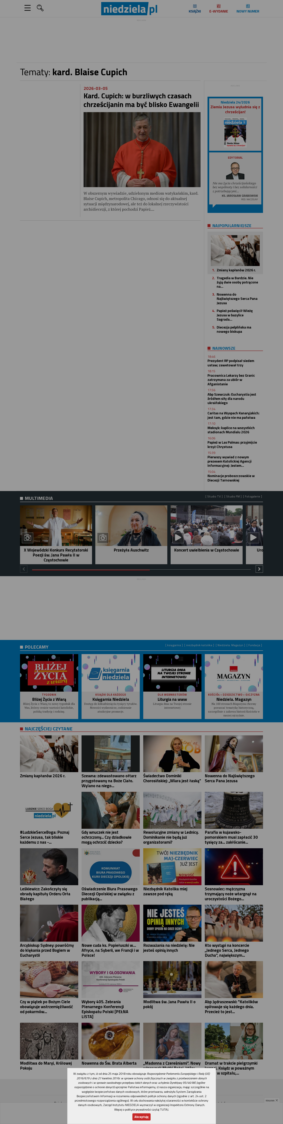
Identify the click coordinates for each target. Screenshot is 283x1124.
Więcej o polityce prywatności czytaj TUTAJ (141, 1109)
